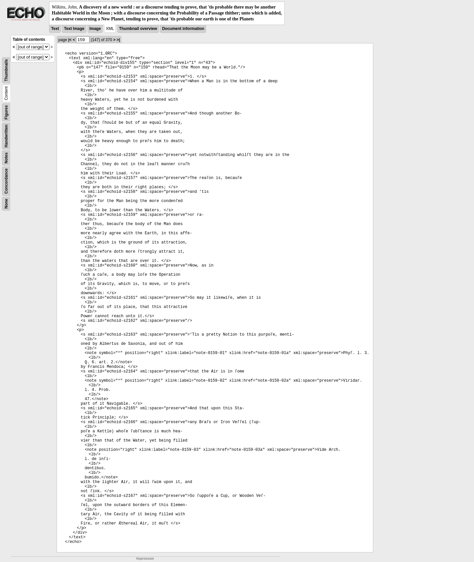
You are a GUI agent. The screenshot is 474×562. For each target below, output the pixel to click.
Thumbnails (6, 70)
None (6, 204)
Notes (6, 157)
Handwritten (6, 135)
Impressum (145, 558)
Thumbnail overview (138, 28)
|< (69, 40)
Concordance (6, 181)
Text (55, 28)
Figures (6, 112)
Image (95, 28)
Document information (183, 28)
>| (118, 40)
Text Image (74, 28)
